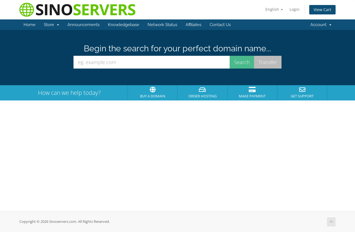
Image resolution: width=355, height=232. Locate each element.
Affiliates (193, 24)
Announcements (83, 24)
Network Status (162, 24)
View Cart (322, 9)
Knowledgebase (123, 24)
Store (51, 24)
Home (30, 24)
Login (295, 9)
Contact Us (220, 24)
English (274, 9)
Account (320, 24)
